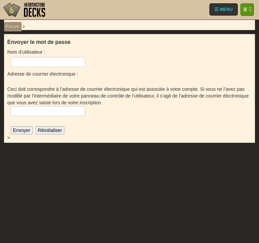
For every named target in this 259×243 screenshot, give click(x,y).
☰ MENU (223, 9)
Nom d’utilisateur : (26, 52)
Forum (13, 26)
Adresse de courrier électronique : (42, 74)
